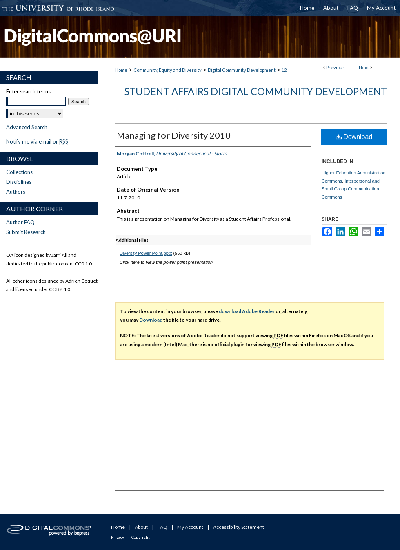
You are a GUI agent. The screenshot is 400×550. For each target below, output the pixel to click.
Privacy (117, 537)
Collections (19, 172)
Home (121, 70)
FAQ (162, 527)
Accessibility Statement (238, 527)
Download (354, 136)
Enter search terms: (29, 91)
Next (364, 67)
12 (284, 70)
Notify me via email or (37, 141)
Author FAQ (20, 222)
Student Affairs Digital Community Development (255, 91)
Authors (15, 191)
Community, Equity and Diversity (167, 70)
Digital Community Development (242, 70)
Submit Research (26, 232)
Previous (335, 67)
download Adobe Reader (247, 311)
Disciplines (18, 182)
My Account (190, 527)
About (141, 527)
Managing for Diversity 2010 (174, 135)
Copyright (140, 537)
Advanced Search (26, 127)
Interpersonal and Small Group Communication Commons (351, 189)
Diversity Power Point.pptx (146, 253)
